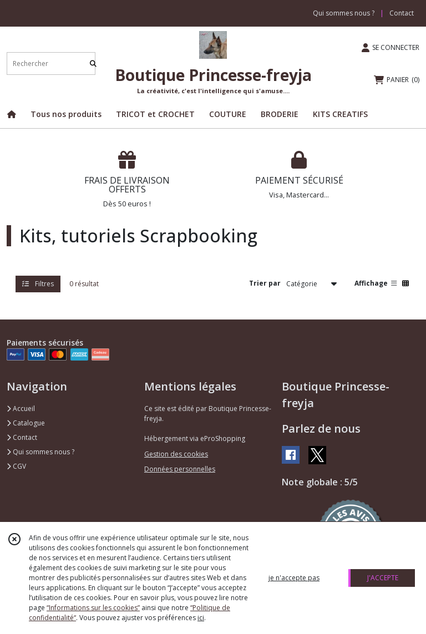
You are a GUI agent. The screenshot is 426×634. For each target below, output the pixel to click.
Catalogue (26, 423)
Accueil (21, 408)
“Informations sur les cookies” (93, 607)
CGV (16, 466)
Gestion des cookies (176, 454)
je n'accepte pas (294, 577)
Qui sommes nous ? (40, 452)
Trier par (265, 283)
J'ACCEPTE (382, 577)
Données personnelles (179, 469)
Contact (401, 13)
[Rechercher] (93, 63)
